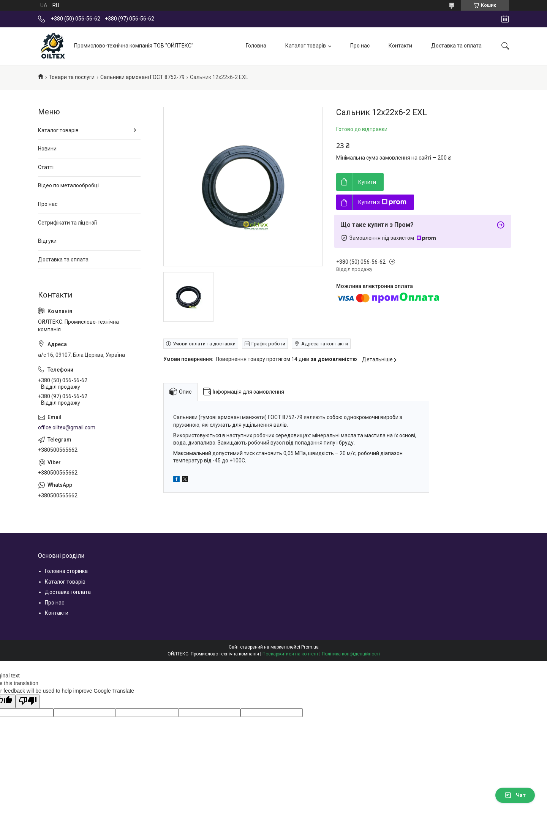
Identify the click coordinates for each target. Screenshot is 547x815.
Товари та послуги (72, 77)
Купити (367, 182)
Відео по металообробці (68, 185)
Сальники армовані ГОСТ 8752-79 (142, 77)
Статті (46, 167)
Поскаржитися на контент (290, 654)
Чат (515, 795)
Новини (47, 149)
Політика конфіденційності (351, 654)
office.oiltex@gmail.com (66, 427)
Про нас (360, 46)
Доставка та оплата (456, 46)
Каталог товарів (305, 46)
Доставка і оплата (68, 592)
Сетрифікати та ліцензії (67, 223)
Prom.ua (310, 647)
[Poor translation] (28, 701)
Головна (256, 46)
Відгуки (47, 241)
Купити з (382, 202)
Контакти (400, 46)
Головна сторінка (66, 571)
